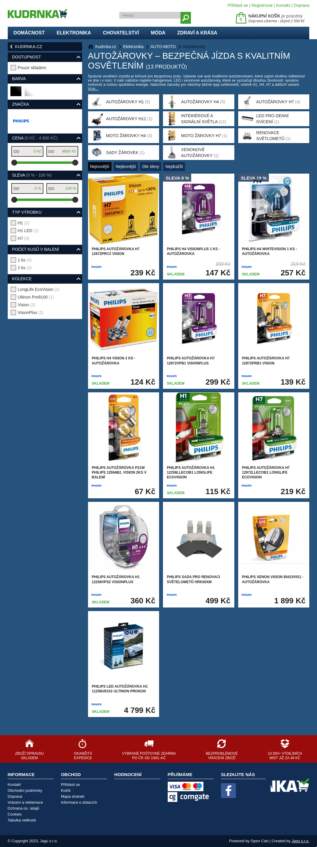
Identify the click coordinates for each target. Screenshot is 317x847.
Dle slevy (150, 166)
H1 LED (28, 230)
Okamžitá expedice (83, 755)
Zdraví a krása (197, 32)
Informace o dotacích (79, 802)
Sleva (32, 175)
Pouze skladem (32, 67)
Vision (26, 304)
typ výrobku (27, 212)
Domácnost (29, 32)
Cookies (15, 814)
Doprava (301, 5)
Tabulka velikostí (22, 820)
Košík (66, 790)
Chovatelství (121, 32)
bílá (29, 93)
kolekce (22, 278)
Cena (35, 138)
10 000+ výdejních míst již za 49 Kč (285, 755)
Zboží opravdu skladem (29, 755)
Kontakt (283, 5)
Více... (93, 89)
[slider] (14, 163)
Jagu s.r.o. (300, 841)
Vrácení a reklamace (25, 802)
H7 (23, 238)
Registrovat (262, 5)
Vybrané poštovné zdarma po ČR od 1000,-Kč (149, 755)
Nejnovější (99, 166)
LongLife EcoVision (39, 289)
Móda (158, 32)
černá (16, 93)
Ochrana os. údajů (23, 808)
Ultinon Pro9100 (36, 297)
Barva (19, 78)
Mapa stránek (72, 796)
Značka (20, 104)
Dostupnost (26, 57)
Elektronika (74, 32)
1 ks (25, 260)
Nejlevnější (126, 166)
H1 (23, 223)
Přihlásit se (237, 5)
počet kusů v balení (35, 249)
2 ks (25, 267)
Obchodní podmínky (25, 790)
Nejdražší (174, 166)
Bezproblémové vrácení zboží (222, 755)
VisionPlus (30, 312)
